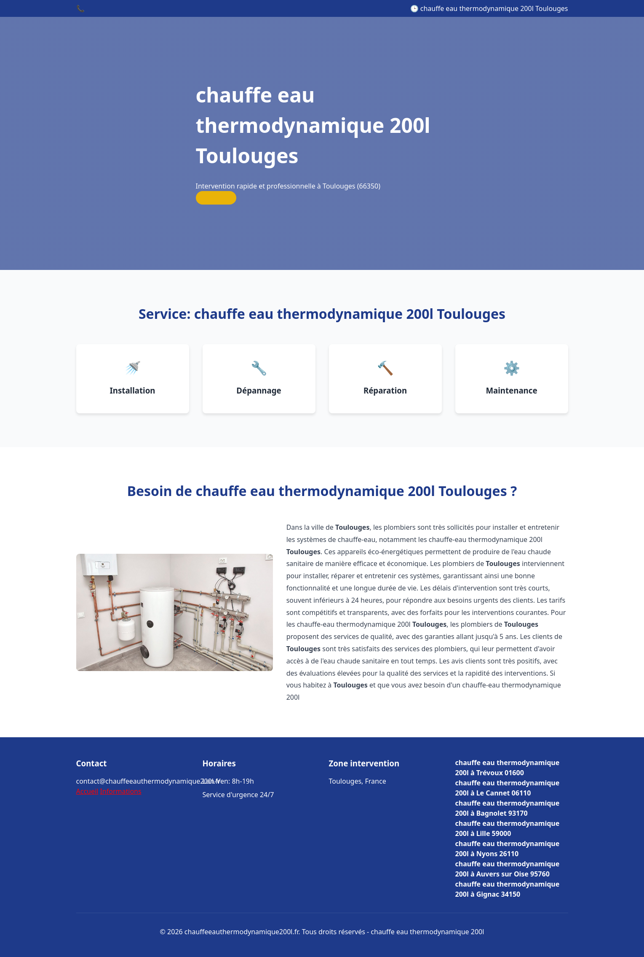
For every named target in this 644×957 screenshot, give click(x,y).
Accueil (87, 791)
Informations (120, 791)
